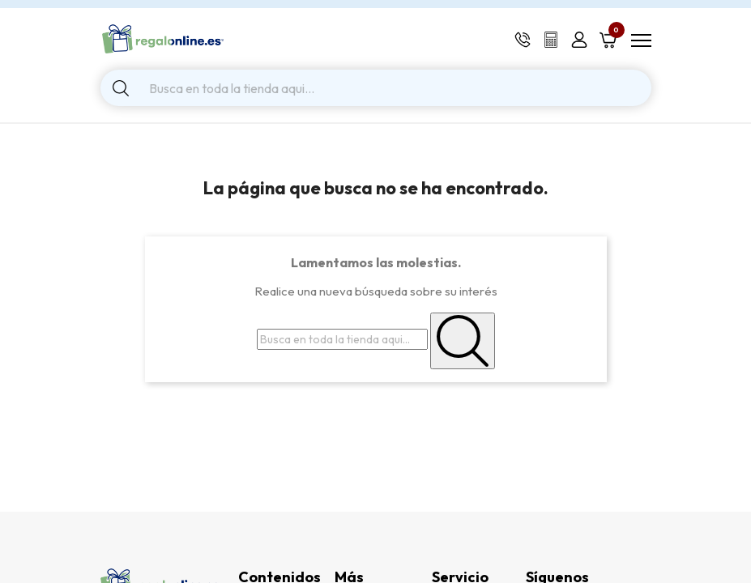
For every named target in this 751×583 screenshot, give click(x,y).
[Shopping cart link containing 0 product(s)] (608, 38)
